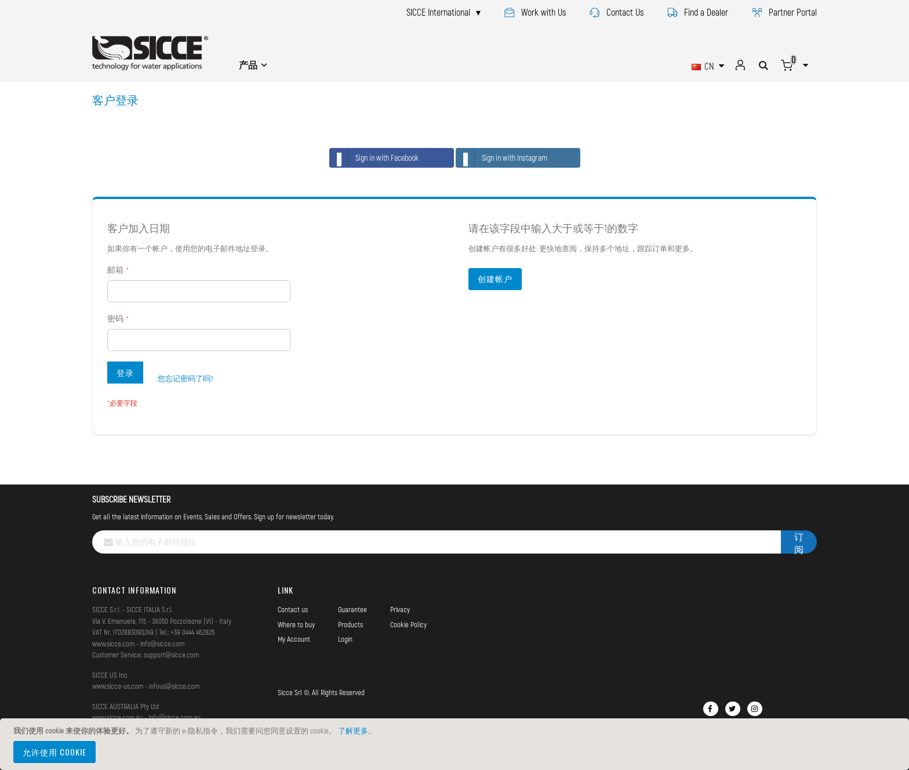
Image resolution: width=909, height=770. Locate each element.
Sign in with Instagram (501, 158)
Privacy (400, 609)
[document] (456, 744)
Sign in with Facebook (374, 158)
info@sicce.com (162, 643)
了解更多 (353, 730)
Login (345, 639)
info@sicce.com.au (174, 717)
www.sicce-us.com (117, 686)
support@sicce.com (171, 654)
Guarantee (352, 609)
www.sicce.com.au (117, 717)
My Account (294, 639)
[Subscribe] (799, 542)
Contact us (293, 609)
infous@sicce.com (174, 686)
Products (350, 624)
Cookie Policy (408, 624)
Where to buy (296, 624)
